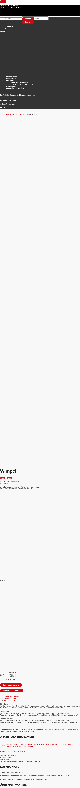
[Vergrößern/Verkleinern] (3, 785)
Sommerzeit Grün (64, 412)
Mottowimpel (9, 638)
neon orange (18, 412)
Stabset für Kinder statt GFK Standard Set (19, 545)
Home (2, 114)
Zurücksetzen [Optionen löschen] (10, 347)
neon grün (28, 412)
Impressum (3, 761)
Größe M (16, 419)
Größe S (9, 419)
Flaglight (7, 736)
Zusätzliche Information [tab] (12, 364)
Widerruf (3, 750)
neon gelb (9, 412)
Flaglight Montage (11, 591)
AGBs (2, 751)
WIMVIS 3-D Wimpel (11, 489)
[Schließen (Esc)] (23, 785)
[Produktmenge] (11, 349)
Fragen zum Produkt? (11, 358)
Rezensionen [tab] (9, 368)
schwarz (30, 413)
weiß (42, 412)
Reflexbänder (9, 741)
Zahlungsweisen (5, 758)
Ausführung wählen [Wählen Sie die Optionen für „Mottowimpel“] (15, 651)
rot (20, 413)
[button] (2, 108)
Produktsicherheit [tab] (10, 366)
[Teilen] (16, 785)
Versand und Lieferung (7, 760)
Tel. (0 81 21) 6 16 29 (8, 100)
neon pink (36, 412)
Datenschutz (4, 763)
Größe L (23, 419)
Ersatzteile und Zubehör (13, 732)
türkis (24, 413)
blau (16, 413)
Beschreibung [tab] (9, 362)
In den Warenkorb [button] (14, 502)
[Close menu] (3, 1)
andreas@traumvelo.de (8, 104)
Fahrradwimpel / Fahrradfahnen (18, 114)
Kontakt (2, 748)
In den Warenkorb (11, 352)
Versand (7, 151)
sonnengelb (10, 413)
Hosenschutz (9, 737)
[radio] (17, 169)
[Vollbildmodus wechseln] (10, 785)
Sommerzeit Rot (51, 412)
